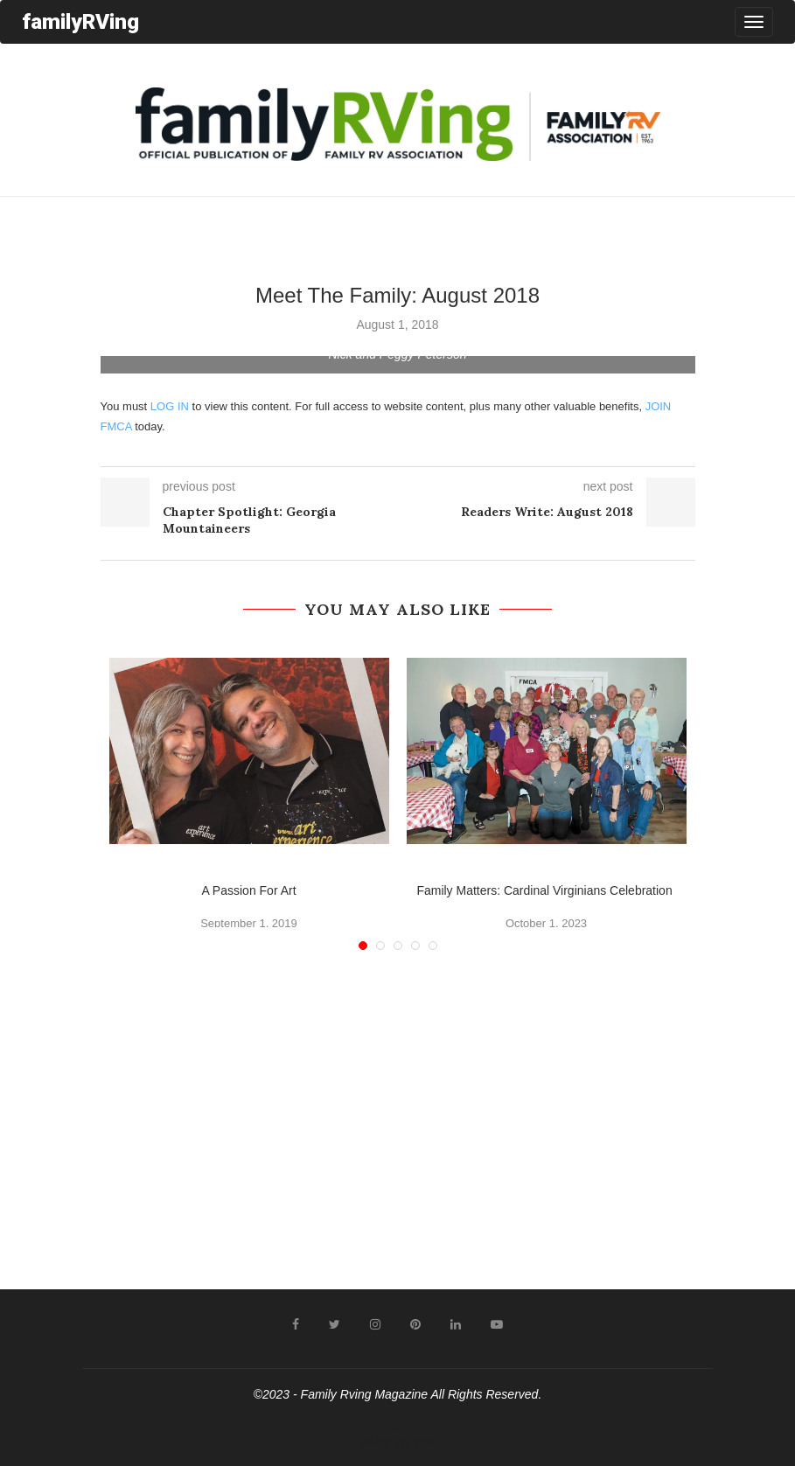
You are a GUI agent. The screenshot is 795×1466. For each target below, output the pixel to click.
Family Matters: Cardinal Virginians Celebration (545, 890)
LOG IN (169, 406)
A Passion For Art (248, 890)
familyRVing (80, 21)
